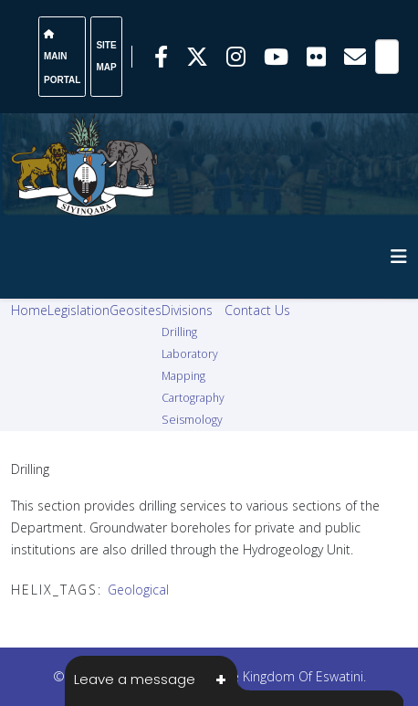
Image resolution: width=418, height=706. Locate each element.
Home (29, 310)
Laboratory (190, 354)
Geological (138, 589)
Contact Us (257, 310)
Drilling (179, 332)
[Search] (387, 56)
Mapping (183, 376)
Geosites (136, 310)
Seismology (192, 419)
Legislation (78, 310)
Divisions (187, 310)
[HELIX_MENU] (399, 256)
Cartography (193, 398)
